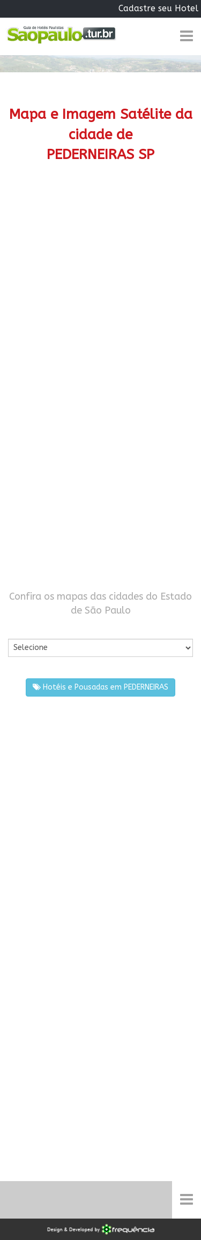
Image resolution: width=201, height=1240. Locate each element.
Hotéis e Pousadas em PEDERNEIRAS (100, 687)
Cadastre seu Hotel (158, 8)
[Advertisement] (100, 291)
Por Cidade (26, 628)
